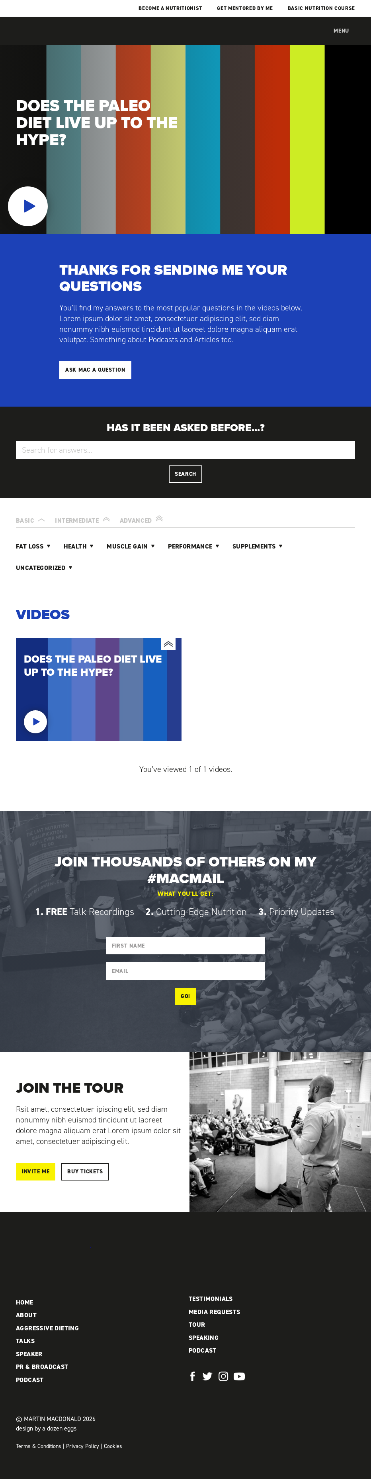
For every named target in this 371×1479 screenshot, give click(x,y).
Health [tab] (76, 546)
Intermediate (83, 519)
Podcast (30, 1380)
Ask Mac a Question (95, 370)
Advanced (142, 519)
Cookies (113, 1446)
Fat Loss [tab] (30, 546)
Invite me (35, 1171)
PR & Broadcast (42, 1367)
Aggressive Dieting (47, 1328)
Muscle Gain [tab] (128, 546)
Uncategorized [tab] (41, 568)
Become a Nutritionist (170, 8)
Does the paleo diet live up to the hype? (99, 689)
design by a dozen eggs (46, 1428)
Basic (31, 519)
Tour (197, 1324)
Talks (25, 1341)
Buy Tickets (85, 1171)
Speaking (204, 1338)
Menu (341, 31)
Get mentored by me (245, 8)
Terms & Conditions (38, 1446)
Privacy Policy (82, 1446)
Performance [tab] (191, 546)
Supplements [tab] (254, 546)
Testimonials (211, 1299)
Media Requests (214, 1312)
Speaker (29, 1354)
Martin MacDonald (58, 39)
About (26, 1315)
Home (24, 1302)
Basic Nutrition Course (321, 8)
